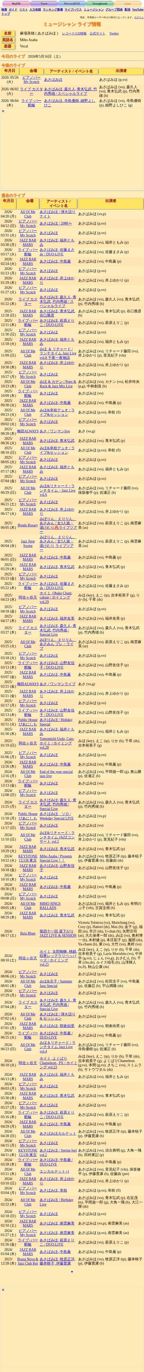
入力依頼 (35, 9)
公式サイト (97, 33)
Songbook (100, 3)
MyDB (16, 3)
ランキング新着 (53, 9)
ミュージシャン (94, 9)
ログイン (139, 17)
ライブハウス (73, 9)
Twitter (114, 33)
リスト (23, 9)
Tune (44, 3)
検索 (4, 9)
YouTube (137, 9)
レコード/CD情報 (74, 33)
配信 (127, 9)
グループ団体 (114, 9)
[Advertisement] (72, 152)
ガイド (13, 9)
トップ (5, 13)
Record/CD (72, 3)
